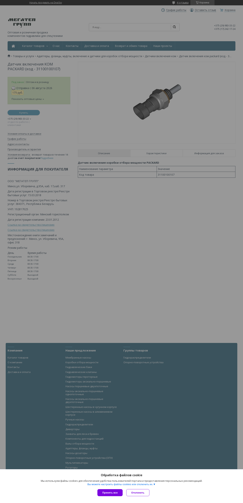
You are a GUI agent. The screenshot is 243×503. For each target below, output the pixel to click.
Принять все (110, 492)
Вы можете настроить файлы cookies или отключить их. (120, 484)
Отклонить (137, 492)
